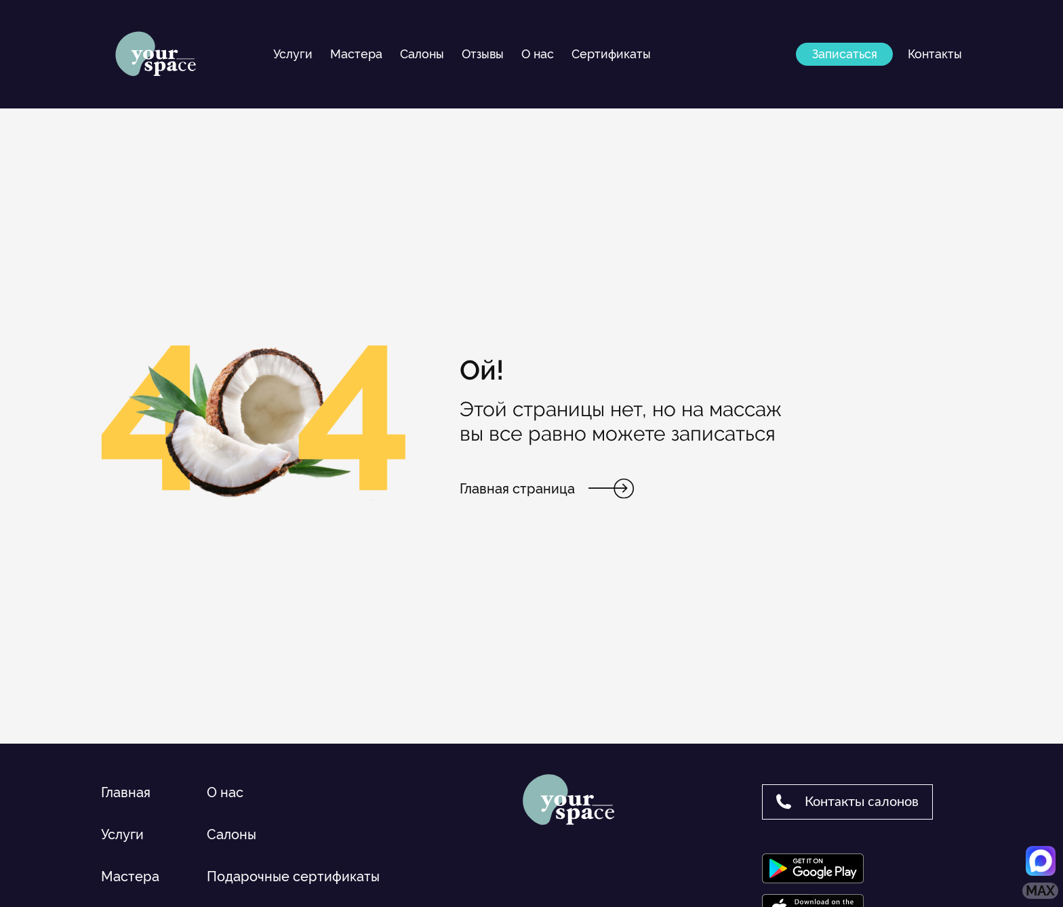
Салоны (422, 54)
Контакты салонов (847, 801)
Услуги (293, 54)
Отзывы (483, 54)
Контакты (935, 54)
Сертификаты (611, 54)
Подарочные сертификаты (293, 876)
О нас (537, 54)
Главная (126, 792)
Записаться (844, 54)
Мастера (356, 54)
